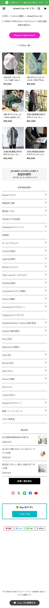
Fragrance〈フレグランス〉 (13, 315)
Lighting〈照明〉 (9, 259)
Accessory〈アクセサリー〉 (13, 307)
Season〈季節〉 (8, 379)
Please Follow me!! (24, 35)
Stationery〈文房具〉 (11, 347)
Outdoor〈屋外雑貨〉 (11, 331)
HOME (5, 16)
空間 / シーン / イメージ (12, 411)
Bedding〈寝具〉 (9, 283)
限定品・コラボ (8, 211)
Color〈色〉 (6, 355)
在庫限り (6, 235)
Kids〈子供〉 (7, 339)
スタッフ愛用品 (8, 419)
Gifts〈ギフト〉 (7, 371)
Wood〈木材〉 (8, 363)
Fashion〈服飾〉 (17, 16)
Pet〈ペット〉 (7, 387)
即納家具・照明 (8, 203)
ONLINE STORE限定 (11, 219)
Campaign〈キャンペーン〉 (13, 227)
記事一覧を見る (24, 481)
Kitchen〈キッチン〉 (10, 267)
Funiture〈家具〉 (9, 251)
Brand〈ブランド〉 (9, 195)
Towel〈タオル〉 (8, 395)
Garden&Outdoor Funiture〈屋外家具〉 (19, 323)
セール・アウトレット (10, 243)
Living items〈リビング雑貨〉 (14, 291)
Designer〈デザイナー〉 (12, 403)
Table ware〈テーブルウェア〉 (14, 275)
